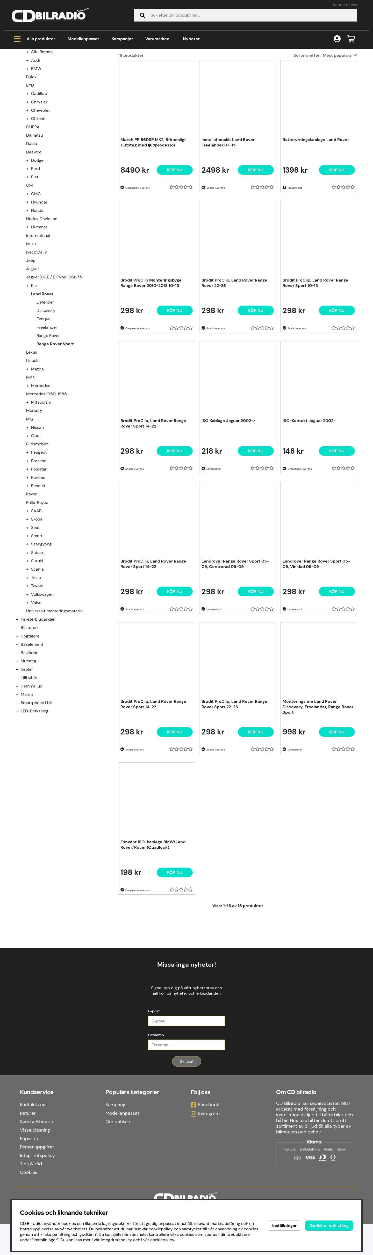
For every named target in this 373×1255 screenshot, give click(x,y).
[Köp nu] (175, 232)
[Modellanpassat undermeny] (20, 106)
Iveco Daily (36, 315)
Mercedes (40, 448)
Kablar (27, 732)
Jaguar (32, 331)
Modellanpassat (83, 38)
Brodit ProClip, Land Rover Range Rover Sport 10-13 (315, 345)
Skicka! (186, 1093)
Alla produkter (34, 39)
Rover (31, 556)
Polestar (39, 532)
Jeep (30, 323)
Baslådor (29, 715)
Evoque (44, 381)
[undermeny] (30, 114)
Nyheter (191, 38)
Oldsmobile (37, 506)
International (38, 298)
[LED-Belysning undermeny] (20, 773)
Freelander (47, 390)
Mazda (37, 431)
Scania (37, 632)
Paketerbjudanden (38, 682)
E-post (154, 1042)
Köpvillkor (30, 1170)
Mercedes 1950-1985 (46, 456)
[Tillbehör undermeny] (20, 740)
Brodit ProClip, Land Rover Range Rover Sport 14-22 (153, 486)
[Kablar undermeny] (20, 732)
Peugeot (39, 515)
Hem (21, 70)
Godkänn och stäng (329, 1225)
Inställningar (284, 1225)
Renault (38, 548)
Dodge (37, 223)
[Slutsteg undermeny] (20, 723)
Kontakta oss (345, 5)
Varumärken (157, 38)
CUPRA (33, 189)
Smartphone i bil (36, 765)
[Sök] (245, 15)
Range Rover (48, 398)
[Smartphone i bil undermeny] (20, 765)
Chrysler (39, 164)
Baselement (32, 707)
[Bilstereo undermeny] (20, 690)
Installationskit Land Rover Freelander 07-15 (228, 205)
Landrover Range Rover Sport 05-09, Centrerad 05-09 (235, 626)
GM (29, 248)
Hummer (39, 289)
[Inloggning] (337, 39)
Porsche (38, 523)
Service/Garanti (36, 1153)
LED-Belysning (34, 773)
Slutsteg (28, 723)
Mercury (34, 473)
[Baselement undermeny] (20, 707)
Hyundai (39, 265)
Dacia (31, 206)
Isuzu (31, 306)
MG (29, 482)
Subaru (38, 615)
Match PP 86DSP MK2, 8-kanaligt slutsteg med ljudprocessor (153, 205)
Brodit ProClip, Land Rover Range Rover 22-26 (234, 345)
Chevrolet (40, 173)
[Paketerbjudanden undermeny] (20, 682)
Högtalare (30, 699)
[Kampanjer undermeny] (20, 98)
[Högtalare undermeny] (20, 699)
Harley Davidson (41, 281)
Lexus (31, 415)
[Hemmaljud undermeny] (20, 749)
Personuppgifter (37, 1178)
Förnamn (156, 1066)
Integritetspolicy (37, 1187)
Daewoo (33, 215)
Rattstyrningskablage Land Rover (316, 202)
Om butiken (117, 1153)
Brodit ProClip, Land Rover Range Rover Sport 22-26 (234, 766)
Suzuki (37, 623)
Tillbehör (29, 740)
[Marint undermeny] (20, 757)
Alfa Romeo (42, 114)
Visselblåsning (35, 1161)
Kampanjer (122, 38)
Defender (45, 365)
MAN (30, 440)
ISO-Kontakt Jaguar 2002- (309, 483)
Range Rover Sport (127, 70)
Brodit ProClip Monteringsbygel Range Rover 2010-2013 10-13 (151, 345)
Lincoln (33, 423)
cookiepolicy (162, 1240)
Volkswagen (42, 657)
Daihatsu (34, 198)
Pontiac (38, 540)
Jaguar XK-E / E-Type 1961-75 (54, 339)
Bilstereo (29, 690)
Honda (37, 273)
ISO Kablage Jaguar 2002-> (228, 483)
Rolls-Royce (37, 565)
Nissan (37, 490)
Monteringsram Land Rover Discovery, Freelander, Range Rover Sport (318, 769)
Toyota (37, 648)
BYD (30, 148)
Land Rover (87, 70)
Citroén (38, 181)
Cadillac (39, 156)
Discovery (46, 373)
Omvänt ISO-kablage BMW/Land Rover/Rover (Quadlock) (152, 907)
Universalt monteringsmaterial (55, 673)
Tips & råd (31, 1195)
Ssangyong (41, 606)
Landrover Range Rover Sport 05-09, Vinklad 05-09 (316, 626)
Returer (28, 1144)
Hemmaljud (31, 749)
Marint (27, 757)
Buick (31, 139)
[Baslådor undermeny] (20, 715)
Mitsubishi (41, 465)
